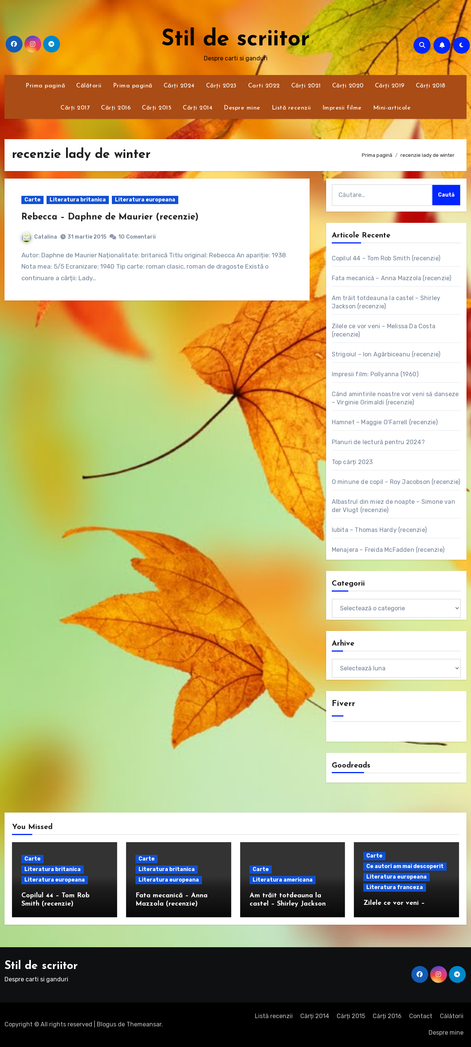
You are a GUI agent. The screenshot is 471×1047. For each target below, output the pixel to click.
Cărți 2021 (306, 86)
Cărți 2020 (348, 86)
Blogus (106, 1024)
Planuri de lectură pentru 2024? (378, 442)
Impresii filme (342, 108)
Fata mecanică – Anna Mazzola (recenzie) (391, 278)
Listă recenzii (291, 108)
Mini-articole (392, 108)
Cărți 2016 (116, 108)
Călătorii (89, 86)
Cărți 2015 (157, 108)
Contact (420, 1016)
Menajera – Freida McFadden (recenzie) (388, 549)
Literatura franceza (394, 887)
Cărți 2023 (221, 86)
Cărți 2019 (390, 86)
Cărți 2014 (197, 108)
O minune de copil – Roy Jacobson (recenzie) (396, 481)
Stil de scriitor (235, 40)
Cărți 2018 (430, 86)
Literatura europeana (145, 200)
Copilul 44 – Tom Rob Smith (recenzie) (386, 258)
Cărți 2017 (75, 108)
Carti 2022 (264, 86)
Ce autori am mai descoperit (405, 866)
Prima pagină (45, 86)
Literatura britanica (78, 200)
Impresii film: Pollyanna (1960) (375, 374)
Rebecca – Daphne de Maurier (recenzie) (110, 217)
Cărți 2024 (179, 86)
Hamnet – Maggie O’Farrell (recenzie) (385, 422)
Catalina (39, 237)
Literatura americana (283, 880)
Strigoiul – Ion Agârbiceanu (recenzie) (386, 354)
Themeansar (143, 1024)
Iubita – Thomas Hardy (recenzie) (379, 529)
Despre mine (242, 108)
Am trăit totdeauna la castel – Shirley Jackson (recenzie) (288, 903)
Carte (32, 200)
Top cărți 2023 (352, 462)
